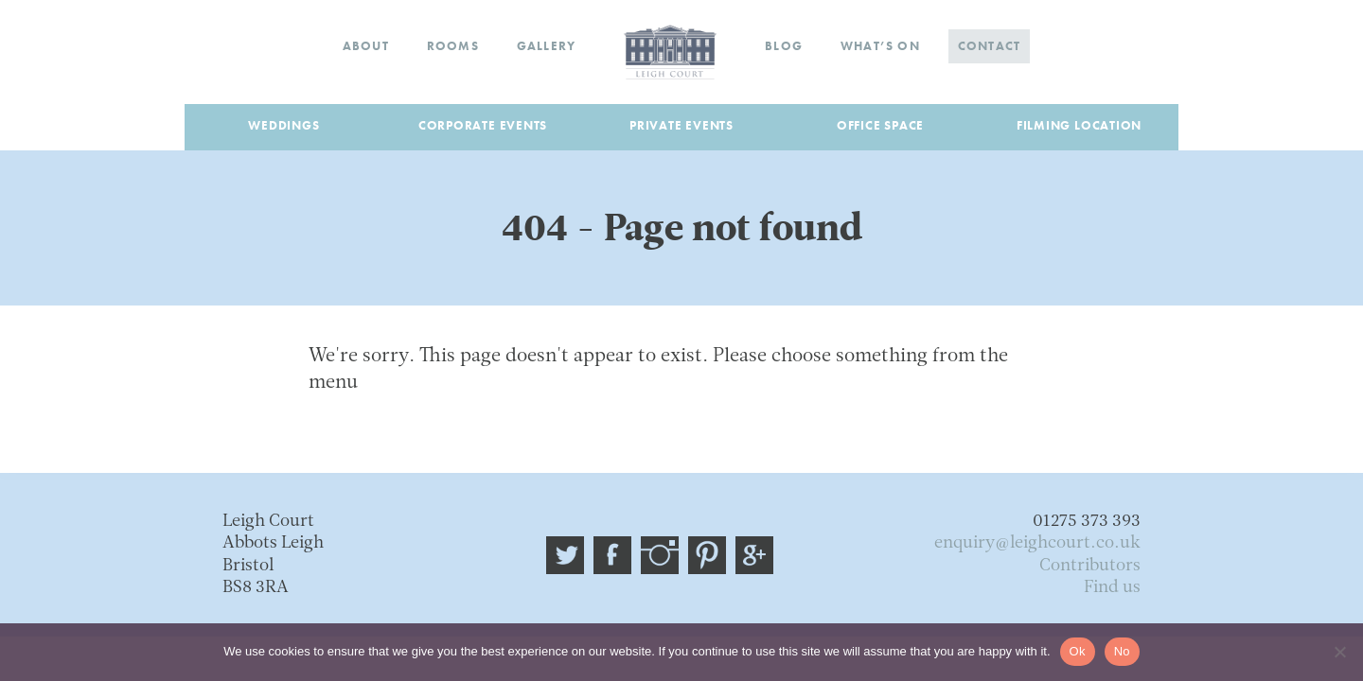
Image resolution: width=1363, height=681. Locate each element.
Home (670, 52)
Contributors (1090, 566)
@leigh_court (565, 555)
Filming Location (1079, 125)
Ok (1078, 651)
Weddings (283, 125)
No (1122, 651)
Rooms (453, 46)
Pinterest (707, 555)
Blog (784, 46)
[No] (1339, 651)
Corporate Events (482, 125)
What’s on (880, 46)
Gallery (546, 46)
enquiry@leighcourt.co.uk (1037, 543)
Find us (1112, 588)
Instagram (660, 555)
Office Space (880, 125)
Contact (989, 46)
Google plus (754, 555)
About (366, 46)
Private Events (681, 125)
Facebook (612, 555)
